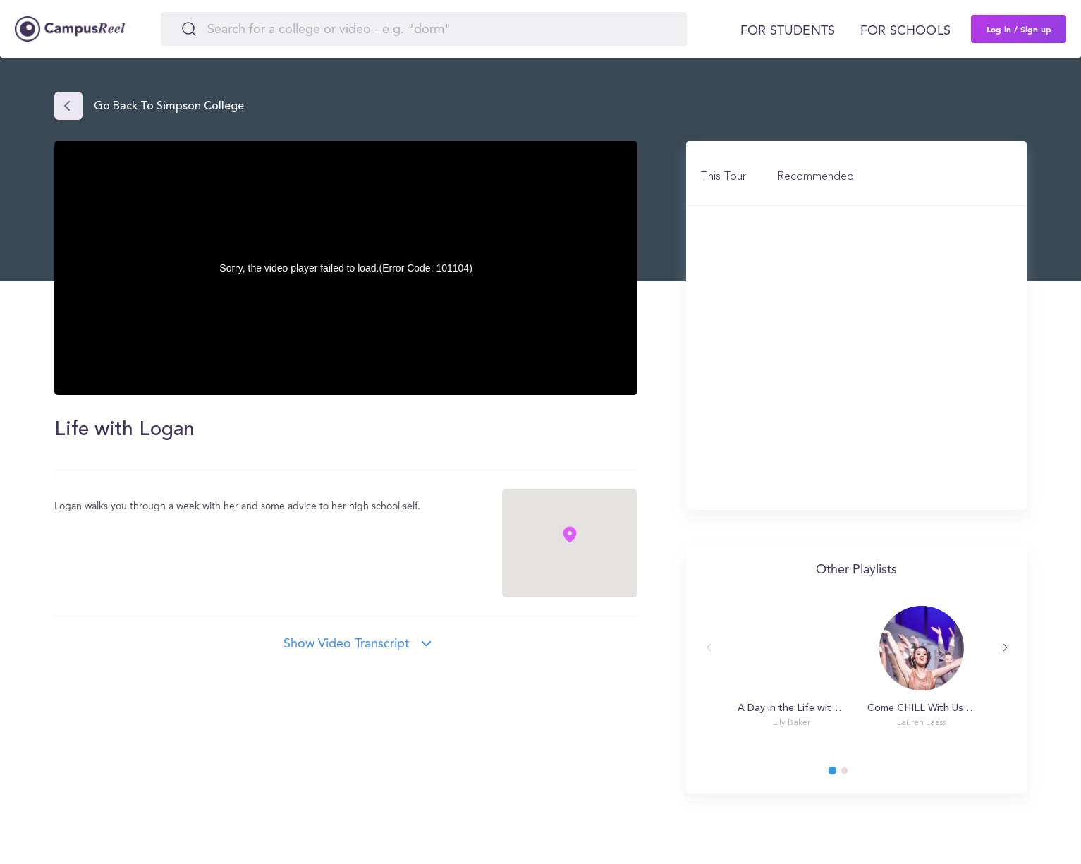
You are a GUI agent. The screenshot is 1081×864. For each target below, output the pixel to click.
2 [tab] (851, 774)
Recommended (815, 177)
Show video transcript (346, 644)
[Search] (424, 29)
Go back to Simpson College (169, 106)
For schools (905, 31)
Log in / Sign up (1019, 29)
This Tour (723, 177)
